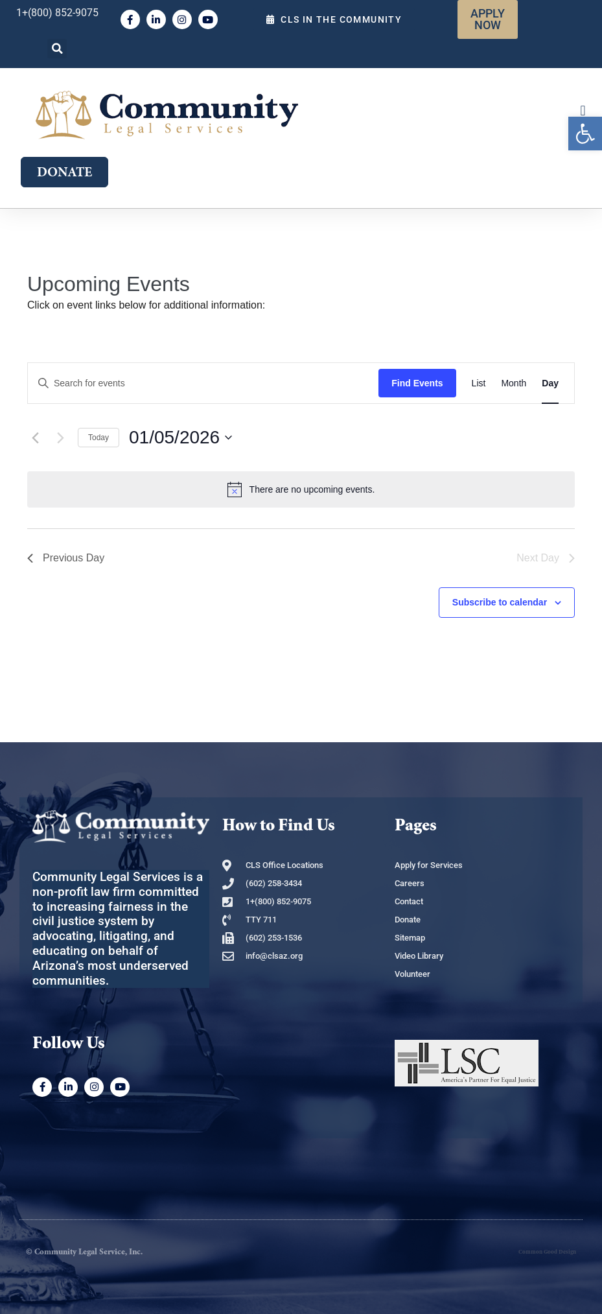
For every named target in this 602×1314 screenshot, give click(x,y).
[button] (57, 48)
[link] (585, 133)
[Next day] (60, 437)
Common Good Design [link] (547, 1252)
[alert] (301, 489)
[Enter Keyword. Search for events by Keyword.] (203, 383)
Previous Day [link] (65, 557)
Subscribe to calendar (499, 602)
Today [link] (98, 437)
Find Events (417, 383)
